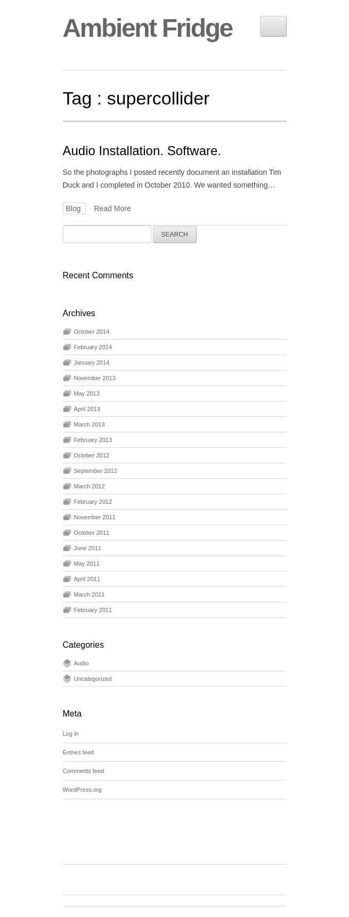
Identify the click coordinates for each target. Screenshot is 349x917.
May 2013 (87, 393)
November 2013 (95, 378)
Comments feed (83, 771)
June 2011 (87, 548)
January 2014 (92, 362)
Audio (81, 663)
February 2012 (93, 501)
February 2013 (93, 440)
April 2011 (87, 579)
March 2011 (89, 594)
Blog (74, 208)
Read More (112, 208)
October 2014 (92, 331)
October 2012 (92, 455)
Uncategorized (93, 678)
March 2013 (89, 424)
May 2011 (87, 563)
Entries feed (78, 752)
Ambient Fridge (147, 28)
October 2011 (92, 532)
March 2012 (89, 486)
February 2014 (93, 347)
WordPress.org (82, 789)
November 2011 (95, 517)
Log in (71, 733)
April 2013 (87, 409)
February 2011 (93, 610)
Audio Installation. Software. (142, 150)
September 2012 (95, 471)
